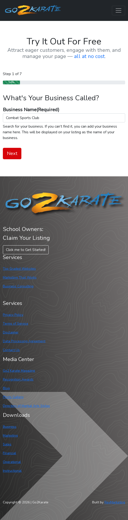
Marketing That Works (20, 277)
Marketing (10, 435)
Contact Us (11, 350)
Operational (12, 462)
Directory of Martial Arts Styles (26, 406)
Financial (9, 453)
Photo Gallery (13, 397)
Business (9, 426)
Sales (7, 444)
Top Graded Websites (19, 268)
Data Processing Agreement (24, 341)
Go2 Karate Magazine (19, 370)
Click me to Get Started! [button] (26, 249)
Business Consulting (18, 286)
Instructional (12, 470)
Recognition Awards (18, 379)
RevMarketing (114, 502)
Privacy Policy (13, 315)
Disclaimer (11, 332)
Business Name (31, 109)
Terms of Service (15, 323)
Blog (6, 388)
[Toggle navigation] (118, 10)
